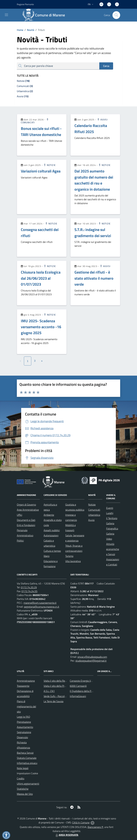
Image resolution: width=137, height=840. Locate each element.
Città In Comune (81, 822)
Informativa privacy (27, 763)
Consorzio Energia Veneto (83, 681)
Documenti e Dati (26, 520)
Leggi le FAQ (23, 717)
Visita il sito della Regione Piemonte (63, 681)
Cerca (106, 66)
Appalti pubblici (52, 530)
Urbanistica (94, 515)
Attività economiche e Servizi (112, 549)
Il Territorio (111, 518)
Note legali (22, 768)
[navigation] (6, 15)
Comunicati (94, 510)
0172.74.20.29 (29, 587)
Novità (28, 30)
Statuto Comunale (26, 758)
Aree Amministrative (28, 510)
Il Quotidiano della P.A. (82, 691)
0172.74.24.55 (29, 591)
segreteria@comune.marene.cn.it (41, 607)
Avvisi (102, 119)
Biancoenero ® (95, 827)
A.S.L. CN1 (49, 691)
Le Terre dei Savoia (53, 701)
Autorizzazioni (51, 535)
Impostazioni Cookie (27, 773)
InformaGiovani (78, 696)
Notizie (49, 165)
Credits (20, 778)
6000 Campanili (78, 686)
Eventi (109, 508)
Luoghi (109, 513)
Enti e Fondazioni (26, 525)
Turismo (69, 556)
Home (20, 30)
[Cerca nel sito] (116, 15)
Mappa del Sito (25, 794)
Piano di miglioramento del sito (26, 706)
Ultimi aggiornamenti (28, 784)
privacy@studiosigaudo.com (92, 657)
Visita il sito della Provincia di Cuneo (62, 686)
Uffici (19, 515)
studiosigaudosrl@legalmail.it (91, 661)
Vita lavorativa (73, 561)
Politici (20, 540)
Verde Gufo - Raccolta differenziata (62, 696)
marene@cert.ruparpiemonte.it (40, 603)
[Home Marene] (45, 15)
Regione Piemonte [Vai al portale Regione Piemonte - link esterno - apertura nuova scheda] (25, 4)
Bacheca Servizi (25, 753)
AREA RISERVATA (66, 835)
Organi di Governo (26, 504)
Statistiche (22, 789)
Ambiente (49, 515)
